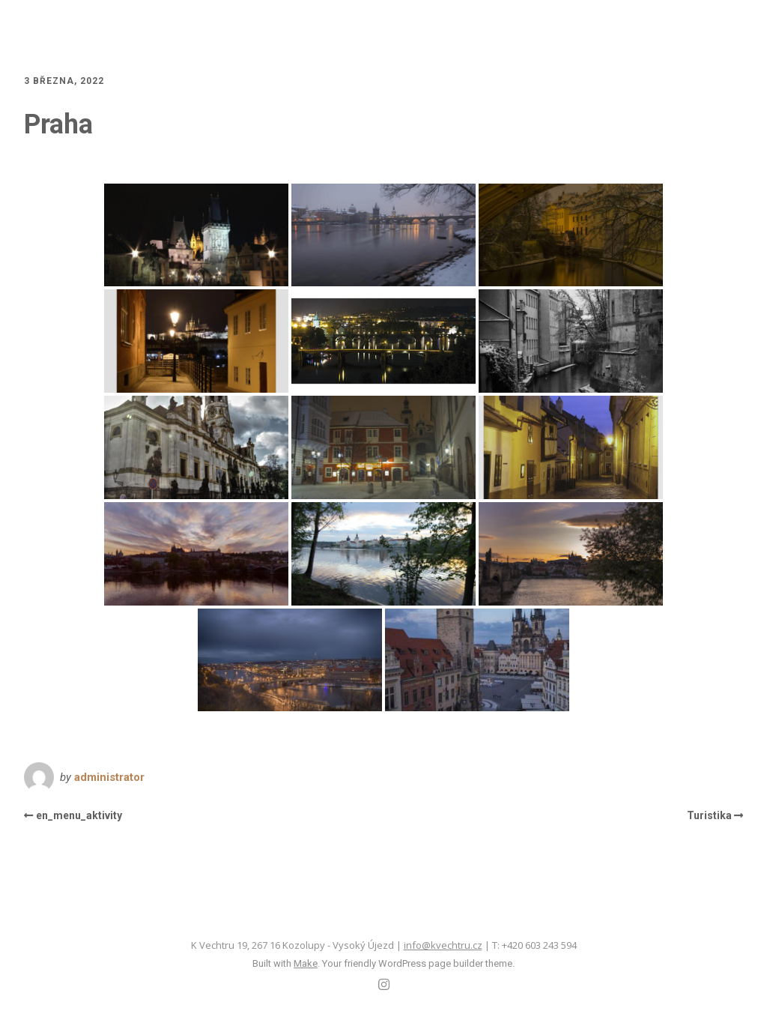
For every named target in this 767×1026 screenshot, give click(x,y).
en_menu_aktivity (79, 815)
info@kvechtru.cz (443, 945)
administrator (109, 777)
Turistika (709, 815)
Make (306, 963)
